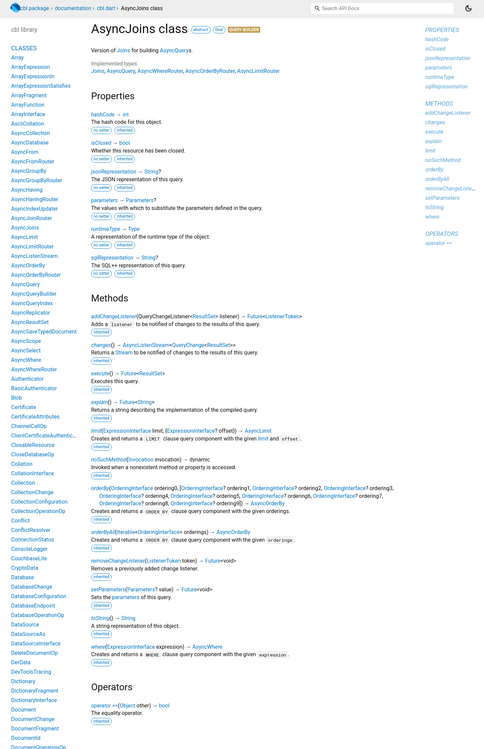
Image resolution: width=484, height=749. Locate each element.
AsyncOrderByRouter (210, 71)
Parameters (140, 200)
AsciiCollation (27, 124)
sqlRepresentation (112, 258)
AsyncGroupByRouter (36, 180)
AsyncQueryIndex (32, 303)
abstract (200, 29)
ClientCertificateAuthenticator (46, 435)
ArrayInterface (28, 114)
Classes (24, 48)
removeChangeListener (118, 561)
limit (96, 431)
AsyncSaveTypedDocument (44, 331)
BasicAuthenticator (34, 388)
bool (124, 143)
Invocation (140, 459)
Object (127, 705)
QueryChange (188, 345)
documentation (73, 8)
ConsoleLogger (29, 549)
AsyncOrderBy (268, 503)
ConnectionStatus (32, 539)
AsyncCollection (30, 133)
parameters (104, 200)
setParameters (108, 589)
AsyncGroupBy (28, 171)
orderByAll (103, 532)
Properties (442, 29)
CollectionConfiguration (39, 502)
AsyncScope (26, 341)
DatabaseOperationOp (37, 615)
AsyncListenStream (146, 345)
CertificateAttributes (35, 416)
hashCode (102, 114)
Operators (441, 233)
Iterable (126, 532)
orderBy (100, 488)
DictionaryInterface (34, 700)
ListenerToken (282, 316)
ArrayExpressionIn (32, 76)
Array (17, 57)
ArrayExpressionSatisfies (41, 86)
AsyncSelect (26, 350)
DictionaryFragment (34, 691)
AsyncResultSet (30, 322)
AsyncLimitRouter (258, 71)
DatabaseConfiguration (38, 596)
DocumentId (26, 738)
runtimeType (105, 229)
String (151, 171)
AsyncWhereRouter (160, 71)
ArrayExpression (30, 67)
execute (100, 373)
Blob (16, 398)
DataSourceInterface (35, 643)
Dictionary (23, 681)
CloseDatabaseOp (32, 454)
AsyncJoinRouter (31, 218)
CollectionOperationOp (38, 511)
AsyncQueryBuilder (33, 294)
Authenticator (27, 379)
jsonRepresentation (113, 171)
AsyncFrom (24, 152)
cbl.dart (106, 8)
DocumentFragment (35, 728)
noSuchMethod (109, 459)
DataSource (25, 624)
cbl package (34, 8)
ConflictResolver (30, 530)
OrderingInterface (132, 488)
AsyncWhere (207, 647)
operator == (104, 705)
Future (255, 316)
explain (99, 402)
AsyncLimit (258, 431)
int (126, 114)
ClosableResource (32, 445)
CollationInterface (32, 473)
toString (100, 618)
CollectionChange (32, 492)
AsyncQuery (174, 50)
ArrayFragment (29, 95)
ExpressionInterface (127, 431)
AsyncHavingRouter (34, 199)
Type (134, 229)
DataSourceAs (28, 634)
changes (101, 345)
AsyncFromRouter (32, 161)
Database (22, 577)
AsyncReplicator (30, 313)
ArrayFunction (28, 105)
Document (23, 709)
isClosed (101, 143)
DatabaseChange (31, 587)
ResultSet (204, 316)
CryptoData (24, 568)
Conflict (20, 520)
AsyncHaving (27, 190)
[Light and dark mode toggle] (468, 8)
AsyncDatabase (30, 142)
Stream (124, 352)
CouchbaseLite (29, 558)
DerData (21, 662)
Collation (21, 464)
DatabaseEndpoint (33, 606)
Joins (123, 50)
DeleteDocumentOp (34, 653)
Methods (439, 103)
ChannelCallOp (29, 426)
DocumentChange (32, 719)
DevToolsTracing (31, 672)
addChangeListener (113, 316)
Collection (23, 483)
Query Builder (244, 29)
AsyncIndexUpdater (34, 209)
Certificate (23, 407)
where (98, 647)
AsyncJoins (25, 227)
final (219, 29)
